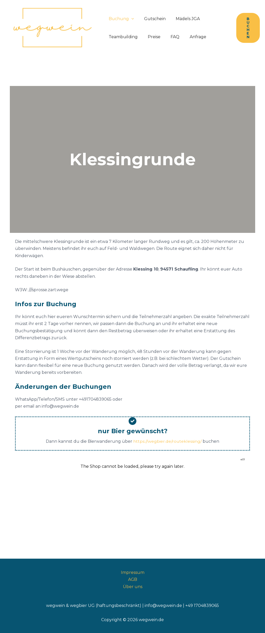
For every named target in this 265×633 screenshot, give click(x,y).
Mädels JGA (183, 18)
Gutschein (152, 18)
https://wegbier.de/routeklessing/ (167, 441)
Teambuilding (122, 36)
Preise (151, 36)
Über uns (132, 586)
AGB (132, 579)
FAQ (170, 36)
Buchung (120, 19)
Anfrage (191, 36)
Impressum (132, 572)
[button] (130, 19)
